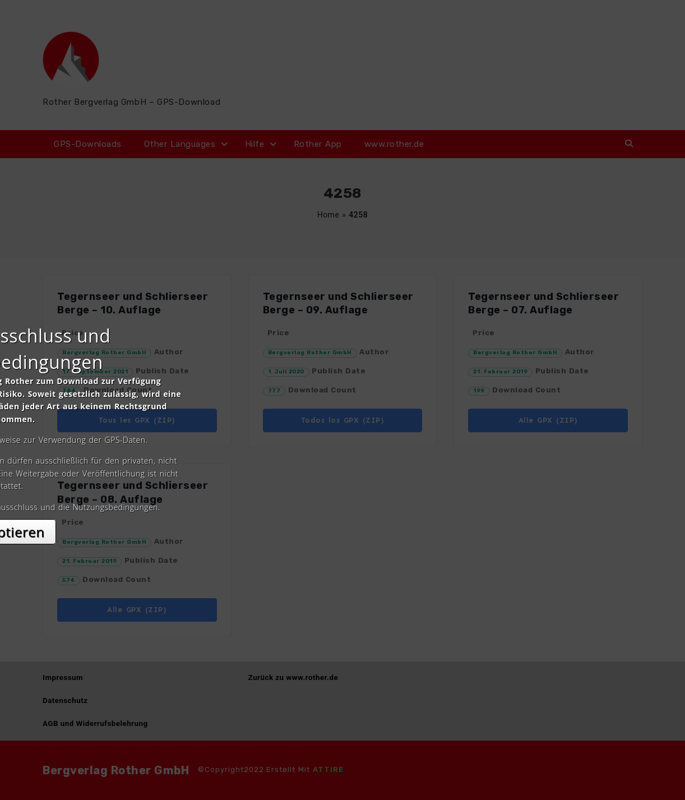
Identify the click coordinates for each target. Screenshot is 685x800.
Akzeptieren (343, 500)
